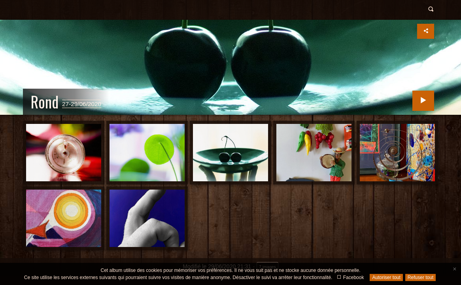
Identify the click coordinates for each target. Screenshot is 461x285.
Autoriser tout (386, 277)
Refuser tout (420, 277)
